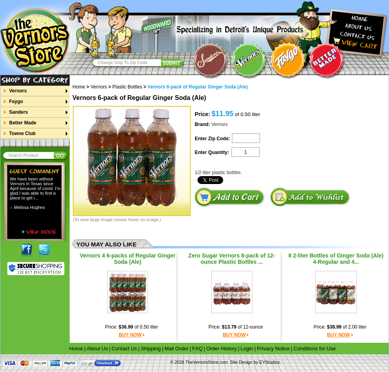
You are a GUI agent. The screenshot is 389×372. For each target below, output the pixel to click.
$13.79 (229, 327)
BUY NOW (130, 335)
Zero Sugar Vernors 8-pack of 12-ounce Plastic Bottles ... (231, 258)
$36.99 (126, 327)
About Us (97, 348)
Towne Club (22, 133)
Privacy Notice (273, 348)
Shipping (151, 348)
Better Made (22, 123)
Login (247, 348)
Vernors (18, 91)
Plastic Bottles (127, 87)
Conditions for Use (315, 348)
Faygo (16, 101)
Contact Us (124, 348)
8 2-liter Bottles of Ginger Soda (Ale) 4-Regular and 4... (335, 258)
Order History (221, 348)
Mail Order (177, 348)
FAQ (197, 348)
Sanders (18, 112)
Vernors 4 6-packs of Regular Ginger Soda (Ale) (128, 258)
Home (81, 87)
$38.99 (334, 327)
